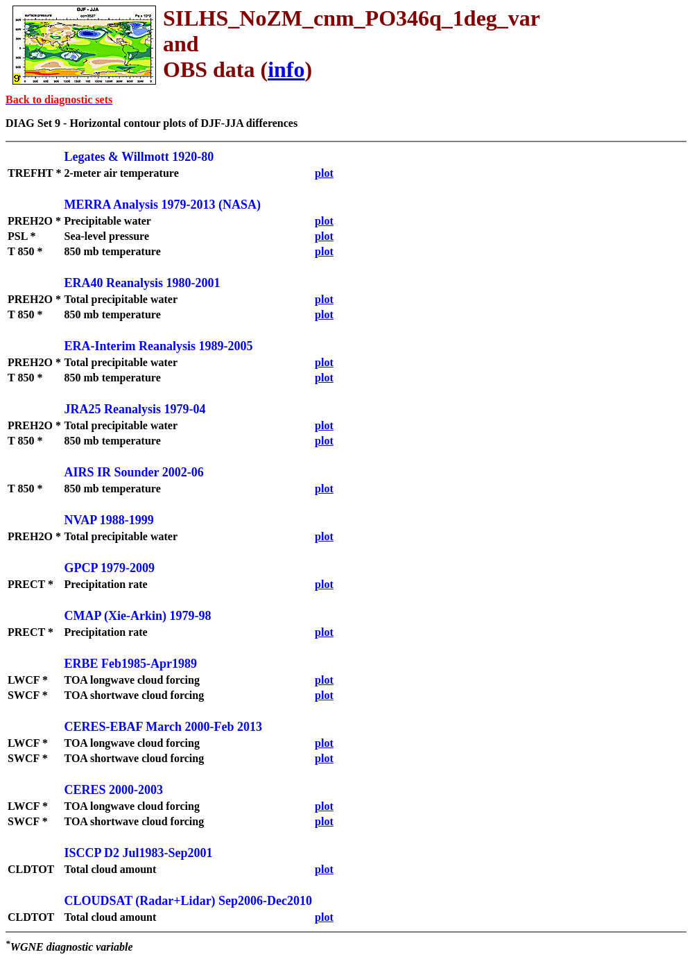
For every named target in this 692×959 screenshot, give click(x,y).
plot (324, 173)
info (286, 69)
